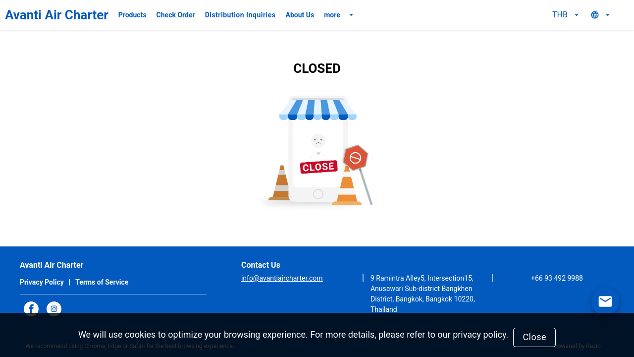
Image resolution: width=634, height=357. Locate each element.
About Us (300, 15)
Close (534, 337)
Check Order (176, 15)
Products (132, 15)
